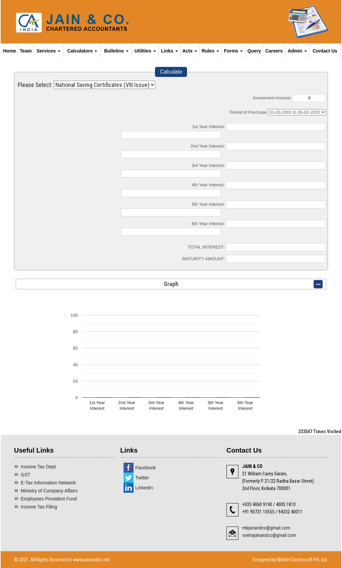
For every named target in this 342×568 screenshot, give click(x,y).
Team (26, 51)
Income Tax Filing (39, 506)
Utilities (145, 51)
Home (9, 51)
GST (25, 474)
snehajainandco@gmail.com (269, 535)
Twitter (142, 477)
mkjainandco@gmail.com (266, 528)
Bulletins (116, 51)
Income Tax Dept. (39, 466)
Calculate (171, 72)
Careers (274, 51)
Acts (189, 51)
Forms (233, 51)
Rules (210, 51)
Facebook (145, 467)
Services (48, 51)
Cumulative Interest (297, 112)
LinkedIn (144, 487)
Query (254, 51)
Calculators (82, 51)
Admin (297, 51)
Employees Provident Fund (49, 498)
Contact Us (325, 51)
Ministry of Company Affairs (49, 490)
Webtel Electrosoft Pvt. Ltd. (302, 559)
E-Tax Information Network (48, 482)
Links (169, 51)
